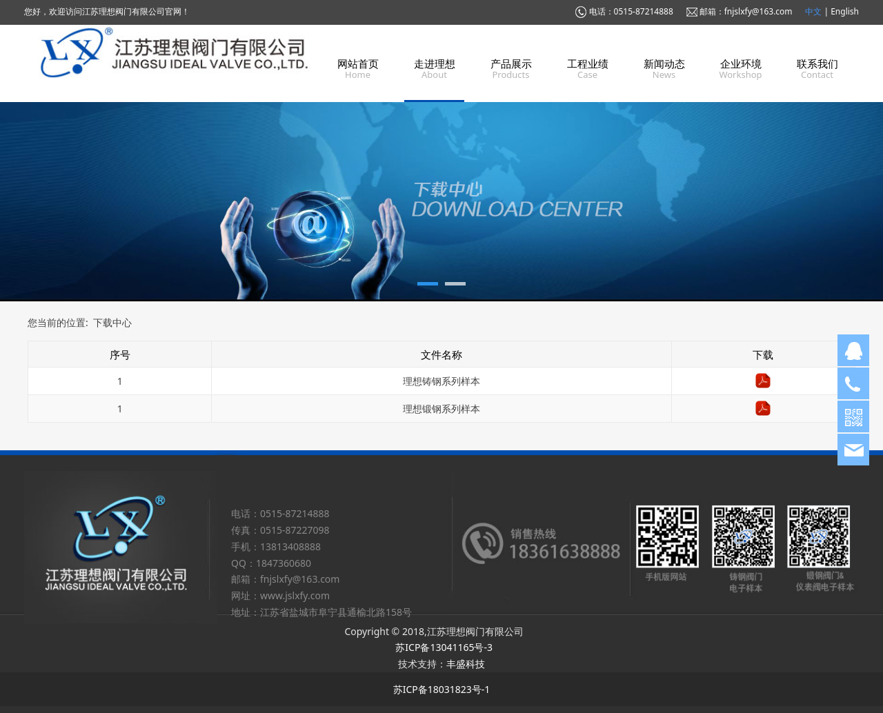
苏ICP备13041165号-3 (444, 647)
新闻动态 (664, 63)
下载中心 (112, 322)
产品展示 (511, 63)
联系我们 (817, 63)
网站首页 (358, 63)
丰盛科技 (465, 663)
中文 (814, 11)
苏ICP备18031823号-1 (441, 689)
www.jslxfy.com (295, 595)
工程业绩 (587, 63)
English (845, 11)
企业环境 (741, 63)
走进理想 (434, 63)
